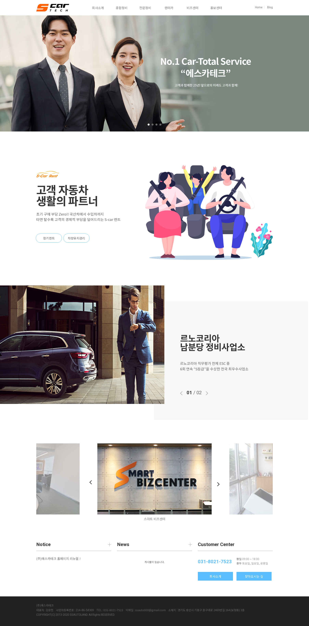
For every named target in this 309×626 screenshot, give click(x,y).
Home (258, 7)
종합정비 (122, 7)
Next (218, 484)
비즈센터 (192, 7)
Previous (90, 482)
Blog (270, 7)
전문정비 (145, 7)
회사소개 (98, 7)
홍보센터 (216, 7)
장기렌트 (49, 238)
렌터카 (169, 7)
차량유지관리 (76, 238)
